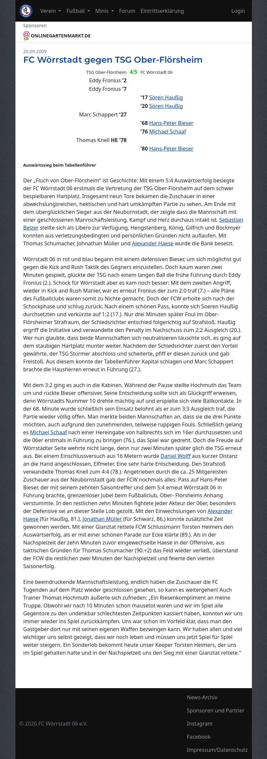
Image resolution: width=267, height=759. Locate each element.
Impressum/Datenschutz (217, 749)
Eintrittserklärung (162, 10)
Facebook (199, 736)
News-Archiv (202, 697)
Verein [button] (48, 10)
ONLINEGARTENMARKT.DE (57, 35)
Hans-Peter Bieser (171, 123)
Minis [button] (102, 10)
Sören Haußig (166, 97)
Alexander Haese (153, 243)
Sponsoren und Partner (215, 710)
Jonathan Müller (102, 519)
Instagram (199, 723)
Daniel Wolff (175, 456)
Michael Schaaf (167, 131)
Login (238, 10)
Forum (127, 10)
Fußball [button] (76, 10)
